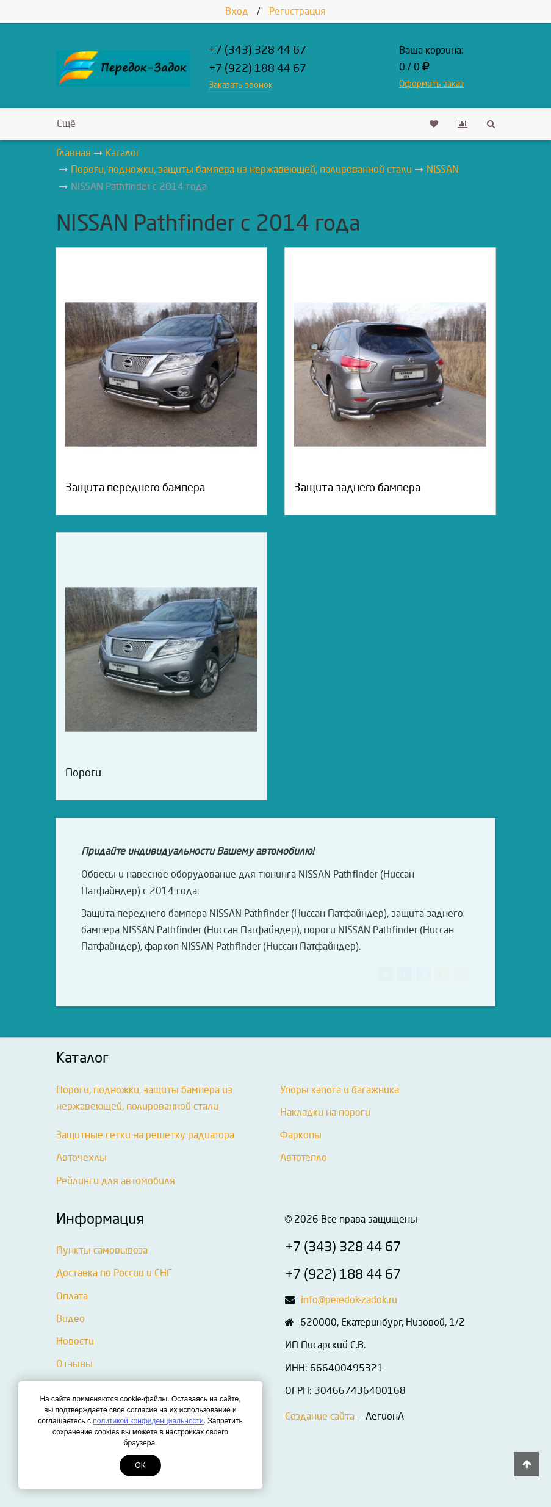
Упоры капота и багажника (339, 1090)
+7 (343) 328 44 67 (257, 50)
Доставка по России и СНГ (114, 1273)
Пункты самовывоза (102, 1250)
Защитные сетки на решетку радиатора (145, 1135)
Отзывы (74, 1364)
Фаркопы (301, 1135)
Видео (70, 1319)
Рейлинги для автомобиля (115, 1181)
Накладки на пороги (325, 1112)
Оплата (72, 1296)
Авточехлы (81, 1157)
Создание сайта (320, 1416)
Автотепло (303, 1157)
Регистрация (297, 11)
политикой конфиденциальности (148, 1421)
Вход (236, 11)
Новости (75, 1341)
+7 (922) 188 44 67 (257, 68)
